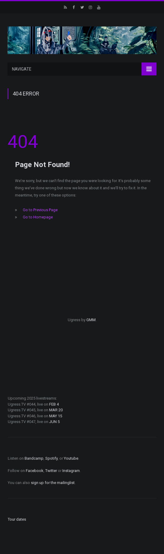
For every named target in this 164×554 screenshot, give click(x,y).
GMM (91, 320)
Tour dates (17, 519)
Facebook (34, 470)
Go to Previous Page (40, 210)
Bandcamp (34, 458)
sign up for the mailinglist (53, 482)
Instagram (71, 470)
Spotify (51, 458)
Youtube (71, 458)
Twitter (51, 470)
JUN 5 (54, 421)
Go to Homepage (38, 217)
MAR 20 (56, 410)
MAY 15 (55, 416)
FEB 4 (54, 404)
